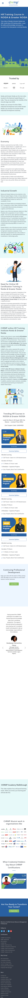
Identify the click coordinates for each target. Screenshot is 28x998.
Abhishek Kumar (14, 729)
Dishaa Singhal (14, 866)
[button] (2, 647)
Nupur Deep (14, 819)
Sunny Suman (14, 844)
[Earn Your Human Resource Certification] (14, 51)
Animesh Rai (14, 705)
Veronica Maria (14, 750)
